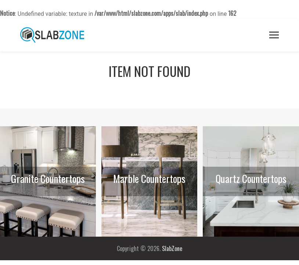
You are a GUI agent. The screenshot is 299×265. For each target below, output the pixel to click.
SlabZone (172, 248)
